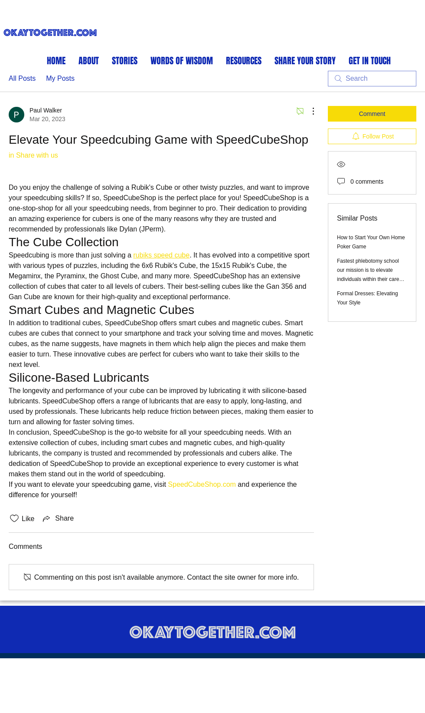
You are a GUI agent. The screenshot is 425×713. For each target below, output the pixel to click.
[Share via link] (57, 518)
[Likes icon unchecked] (14, 518)
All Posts (22, 78)
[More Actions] (309, 111)
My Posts (60, 78)
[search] (372, 78)
